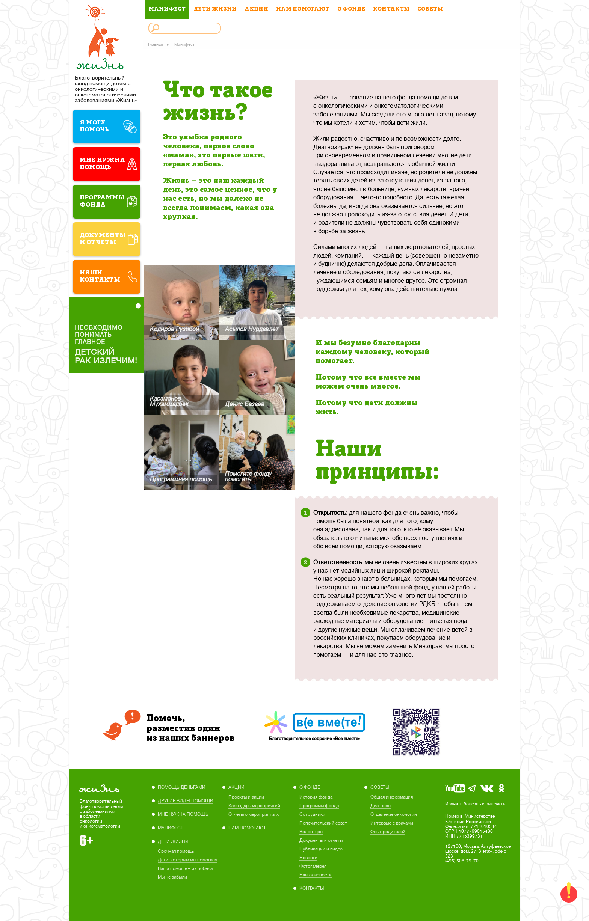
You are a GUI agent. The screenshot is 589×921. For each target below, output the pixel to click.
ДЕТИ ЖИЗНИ (215, 9)
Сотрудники (312, 814)
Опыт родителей (387, 831)
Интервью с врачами (391, 823)
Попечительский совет (323, 823)
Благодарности (315, 874)
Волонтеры (311, 831)
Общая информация (391, 797)
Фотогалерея (312, 866)
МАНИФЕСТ (167, 9)
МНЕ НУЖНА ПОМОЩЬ (183, 814)
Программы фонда (319, 805)
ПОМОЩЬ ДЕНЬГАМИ (181, 787)
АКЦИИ (256, 9)
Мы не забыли (172, 877)
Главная (155, 44)
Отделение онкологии (393, 814)
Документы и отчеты (321, 840)
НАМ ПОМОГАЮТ (302, 9)
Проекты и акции (246, 797)
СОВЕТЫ (430, 9)
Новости (308, 857)
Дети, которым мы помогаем (187, 859)
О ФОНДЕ (351, 9)
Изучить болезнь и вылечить (475, 803)
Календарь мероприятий (254, 805)
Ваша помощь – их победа (185, 868)
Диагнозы (380, 805)
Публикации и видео (321, 849)
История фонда (315, 797)
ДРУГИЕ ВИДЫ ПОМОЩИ (185, 800)
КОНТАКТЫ (391, 9)
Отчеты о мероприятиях (253, 814)
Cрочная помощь (176, 851)
